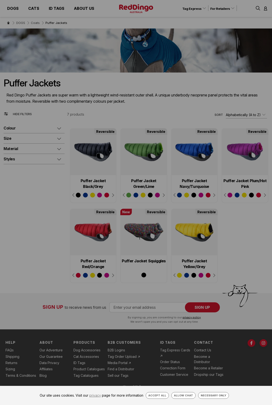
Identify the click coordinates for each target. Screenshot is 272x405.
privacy (95, 395)
